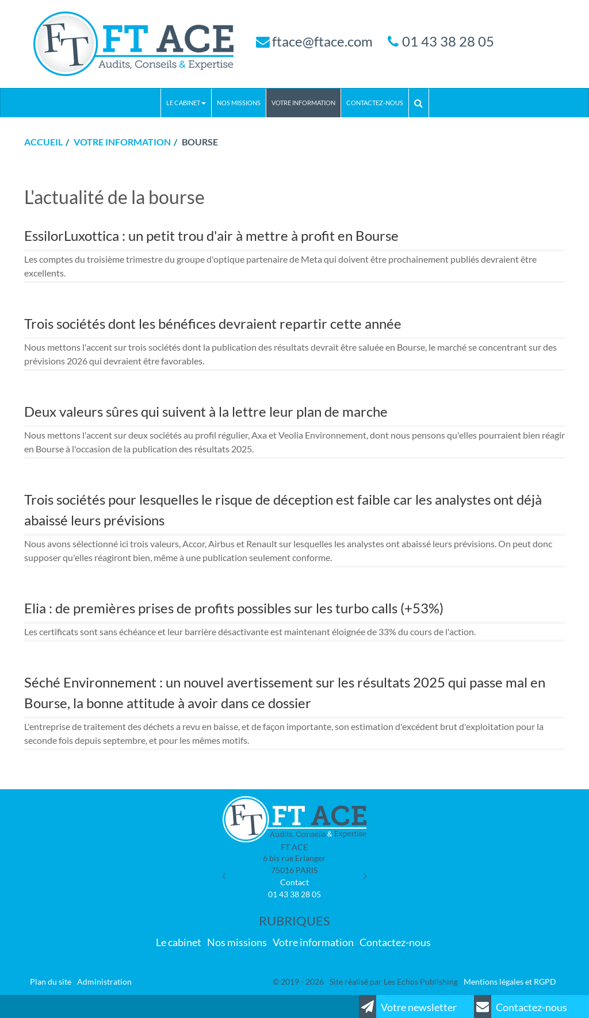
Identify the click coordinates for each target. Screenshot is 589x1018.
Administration (104, 981)
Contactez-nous (374, 102)
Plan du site (50, 981)
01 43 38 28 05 (448, 41)
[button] (221, 871)
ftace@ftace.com (322, 41)
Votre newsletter (408, 1006)
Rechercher (421, 102)
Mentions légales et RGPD (510, 981)
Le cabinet (186, 102)
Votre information (303, 102)
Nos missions (239, 102)
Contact (294, 882)
